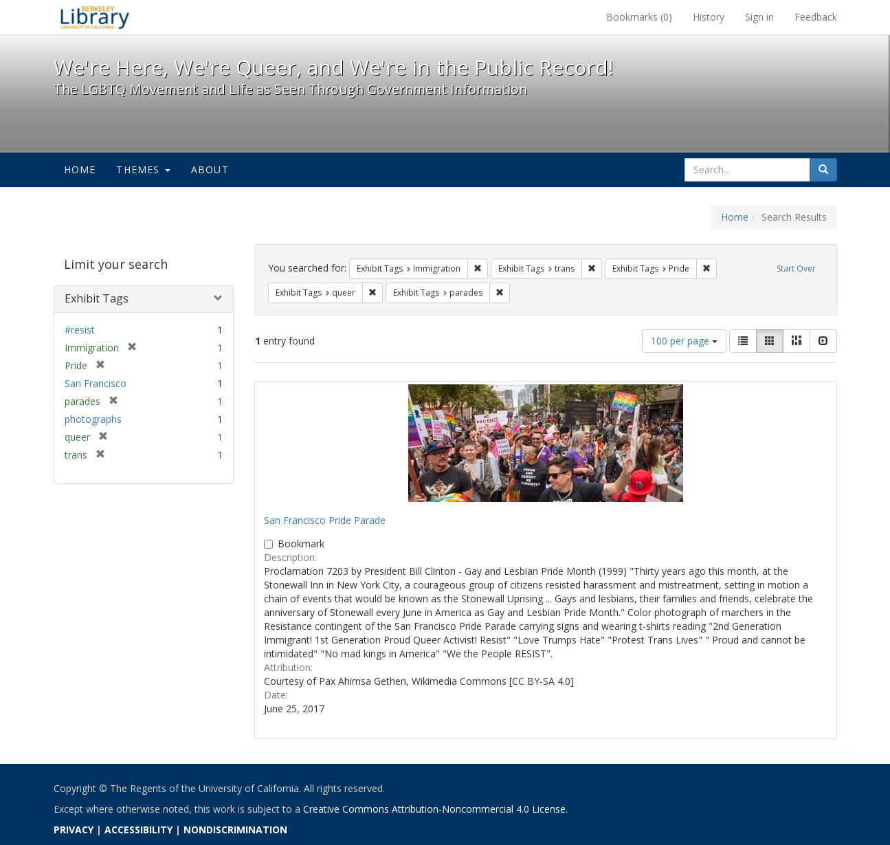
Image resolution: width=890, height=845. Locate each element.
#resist (80, 329)
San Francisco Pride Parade (325, 520)
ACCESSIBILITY (138, 829)
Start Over (796, 268)
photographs (93, 419)
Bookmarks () (639, 16)
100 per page (684, 340)
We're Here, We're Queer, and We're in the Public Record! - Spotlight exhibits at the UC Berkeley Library (94, 17)
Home (80, 169)
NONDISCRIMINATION (235, 829)
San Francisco (95, 383)
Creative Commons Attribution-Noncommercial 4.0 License (434, 808)
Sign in (759, 16)
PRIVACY (73, 829)
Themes (143, 169)
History (708, 16)
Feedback (815, 16)
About (210, 169)
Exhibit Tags (97, 298)
